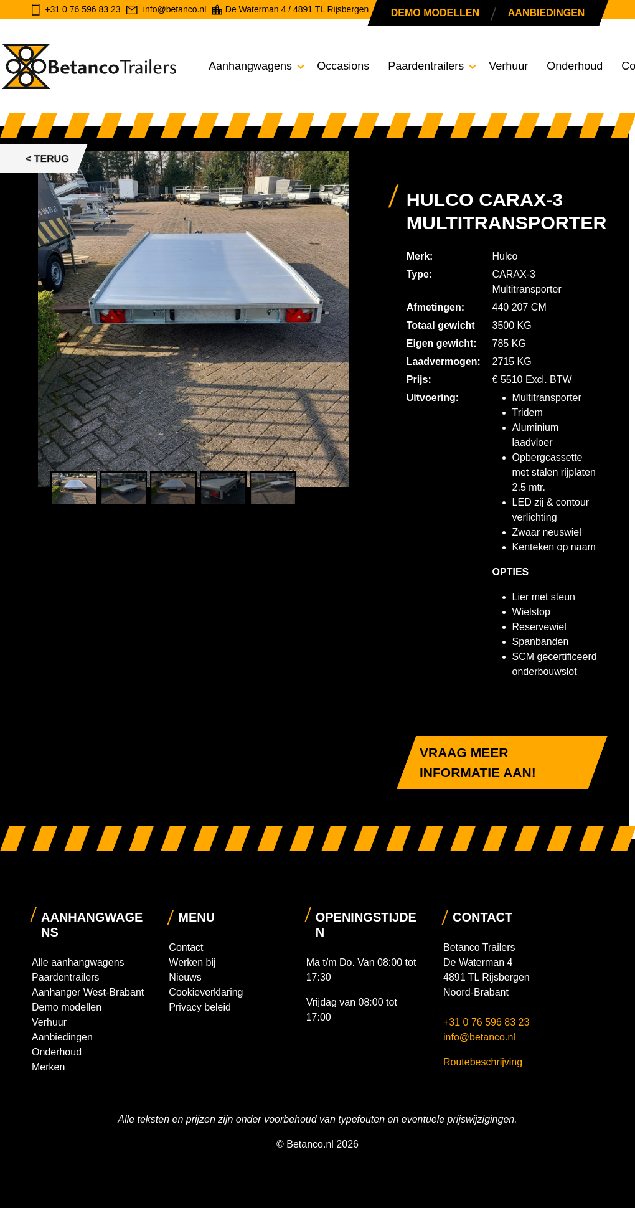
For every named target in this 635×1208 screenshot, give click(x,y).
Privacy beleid (200, 1007)
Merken (48, 1067)
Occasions (343, 66)
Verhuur (508, 66)
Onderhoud (575, 66)
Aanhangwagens (250, 66)
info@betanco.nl (479, 1037)
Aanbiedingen (546, 12)
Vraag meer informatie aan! (478, 762)
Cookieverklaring (206, 992)
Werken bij (192, 962)
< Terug (47, 158)
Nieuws (185, 977)
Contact (186, 947)
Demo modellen (435, 12)
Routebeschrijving (482, 1062)
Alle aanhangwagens (78, 962)
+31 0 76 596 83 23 (487, 1022)
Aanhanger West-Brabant (88, 992)
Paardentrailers (426, 66)
